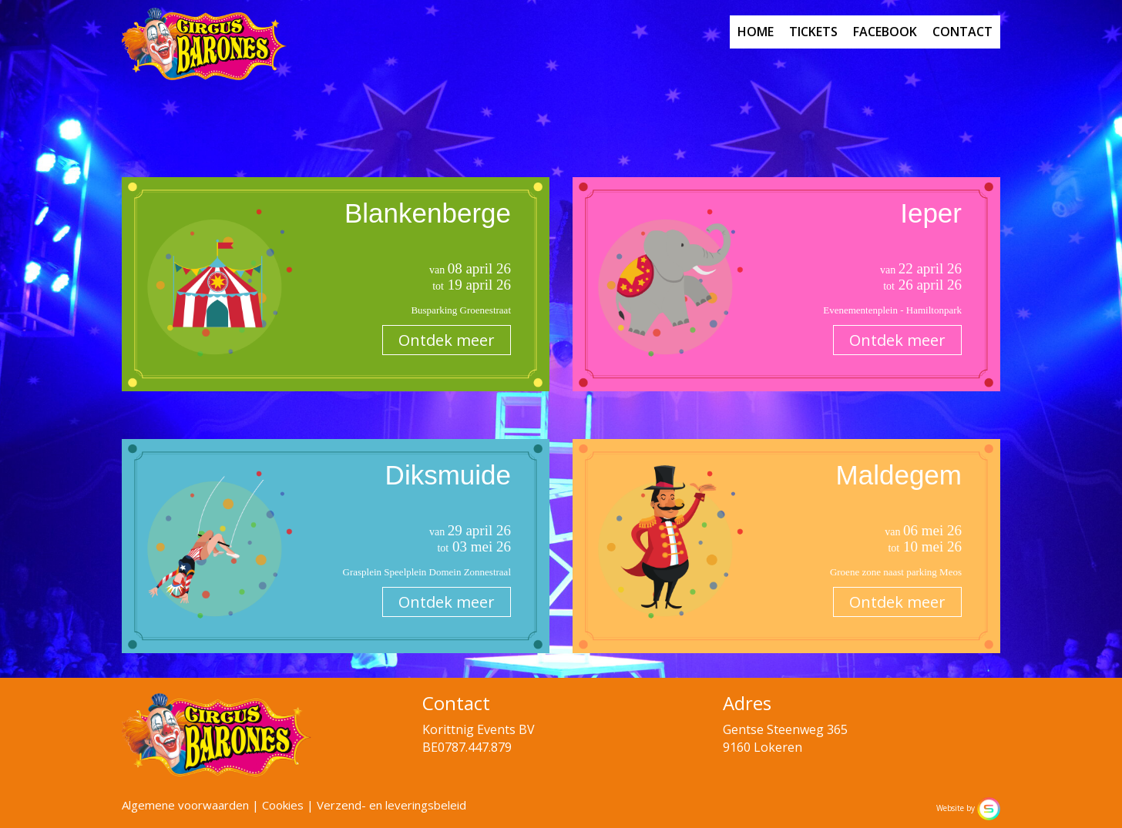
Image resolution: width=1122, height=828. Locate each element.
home (755, 31)
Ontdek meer (446, 340)
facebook (885, 31)
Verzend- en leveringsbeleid (391, 805)
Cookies (283, 805)
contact (962, 31)
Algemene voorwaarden (185, 805)
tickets (813, 31)
